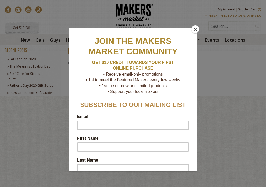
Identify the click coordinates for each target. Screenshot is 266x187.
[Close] (195, 29)
